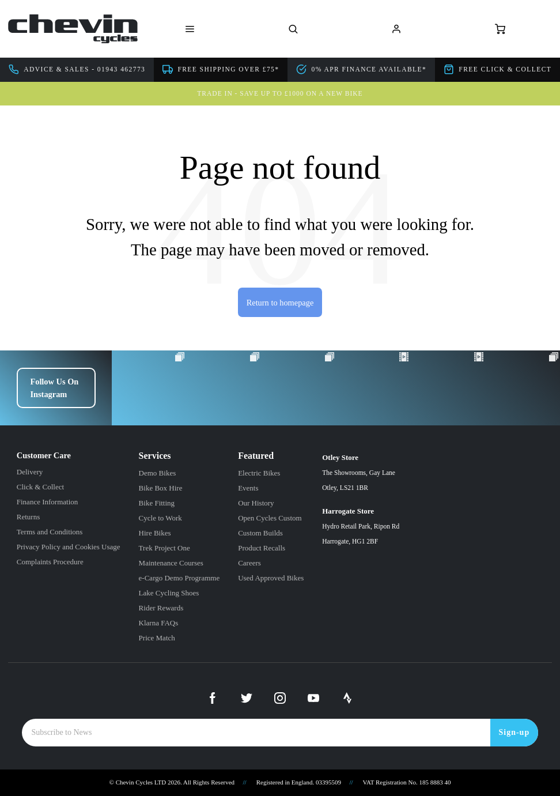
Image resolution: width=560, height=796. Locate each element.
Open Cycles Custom (270, 518)
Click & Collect (40, 486)
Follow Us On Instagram (54, 388)
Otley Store (360, 474)
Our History (256, 503)
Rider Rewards (161, 607)
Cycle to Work (160, 518)
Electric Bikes (259, 473)
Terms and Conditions (50, 531)
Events (248, 488)
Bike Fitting (157, 503)
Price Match (157, 637)
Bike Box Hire (161, 488)
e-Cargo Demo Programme (179, 578)
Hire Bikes (155, 533)
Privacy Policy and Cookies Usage (68, 546)
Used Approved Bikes (271, 578)
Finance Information (47, 501)
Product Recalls (261, 548)
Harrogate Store (360, 528)
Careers (249, 563)
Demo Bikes (157, 473)
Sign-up (514, 732)
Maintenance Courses (171, 563)
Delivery (30, 471)
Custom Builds (260, 533)
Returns (28, 516)
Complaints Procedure (50, 561)
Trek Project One (164, 548)
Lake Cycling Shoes (169, 592)
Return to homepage (280, 302)
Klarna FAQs (159, 622)
